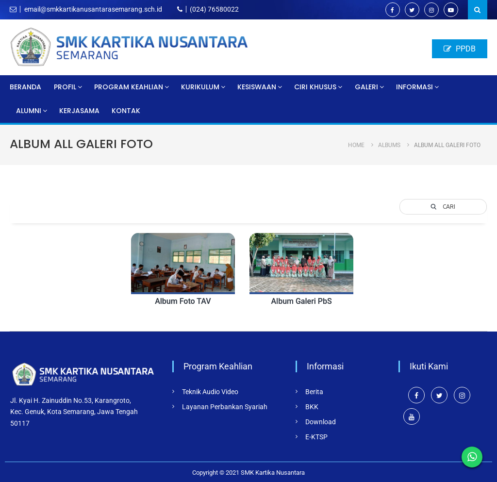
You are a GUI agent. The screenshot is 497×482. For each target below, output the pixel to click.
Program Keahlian (128, 87)
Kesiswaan (256, 87)
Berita (314, 392)
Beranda (25, 87)
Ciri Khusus (315, 87)
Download (320, 422)
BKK (311, 407)
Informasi (414, 87)
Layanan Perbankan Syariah (224, 407)
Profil (65, 87)
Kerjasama (79, 111)
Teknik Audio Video (210, 392)
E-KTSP (316, 437)
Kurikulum (200, 87)
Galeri (366, 87)
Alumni (28, 111)
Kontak (126, 111)
